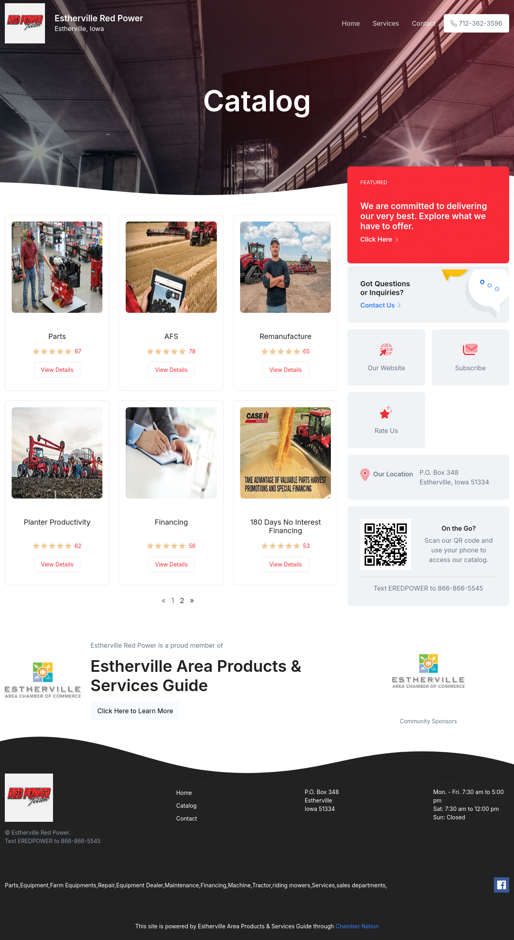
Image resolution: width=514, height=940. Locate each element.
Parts (57, 336)
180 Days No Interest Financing (285, 526)
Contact (424, 23)
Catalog (186, 805)
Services (386, 23)
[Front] (26, 23)
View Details (57, 369)
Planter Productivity (57, 522)
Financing (171, 522)
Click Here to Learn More (135, 711)
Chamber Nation (357, 926)
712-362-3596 (476, 23)
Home (351, 23)
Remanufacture (285, 336)
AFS (171, 336)
